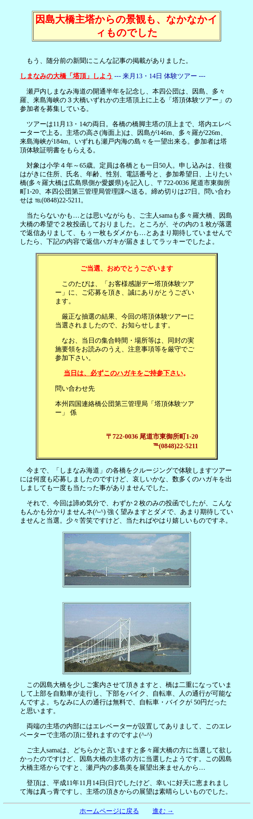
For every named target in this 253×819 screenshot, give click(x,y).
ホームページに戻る (109, 810)
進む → (163, 810)
